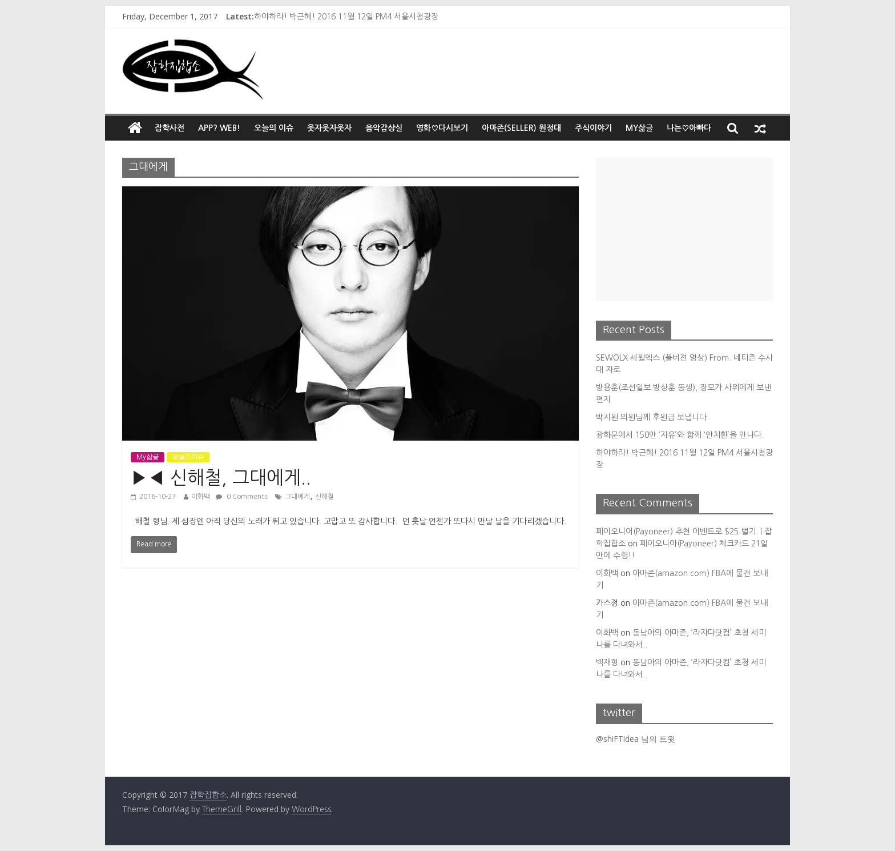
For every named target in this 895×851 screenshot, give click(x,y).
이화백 (200, 496)
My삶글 (639, 128)
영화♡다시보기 (442, 128)
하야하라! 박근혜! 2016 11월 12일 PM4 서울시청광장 (346, 17)
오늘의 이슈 (273, 128)
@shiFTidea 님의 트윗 (635, 738)
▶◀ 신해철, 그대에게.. (221, 478)
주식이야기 (593, 128)
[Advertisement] (684, 229)
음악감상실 (383, 128)
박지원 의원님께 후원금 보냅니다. (652, 417)
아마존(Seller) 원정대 (521, 128)
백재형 (607, 662)
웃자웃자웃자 (329, 128)
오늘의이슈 (188, 457)
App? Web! (219, 128)
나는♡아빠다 (689, 128)
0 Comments (241, 496)
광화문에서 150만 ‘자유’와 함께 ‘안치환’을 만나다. (680, 435)
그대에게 (297, 496)
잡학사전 (169, 128)
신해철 (324, 496)
